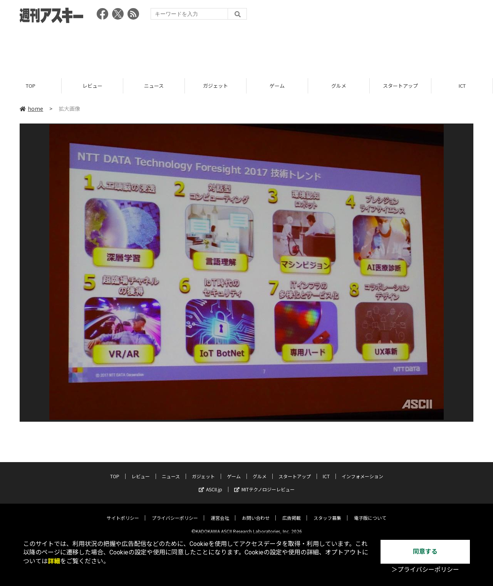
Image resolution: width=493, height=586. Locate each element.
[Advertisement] (246, 48)
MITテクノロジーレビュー (264, 483)
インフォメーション (362, 470)
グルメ (338, 85)
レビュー (92, 85)
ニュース (154, 85)
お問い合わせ (256, 512)
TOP (30, 85)
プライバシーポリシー (175, 512)
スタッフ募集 (327, 512)
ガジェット (215, 85)
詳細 (54, 561)
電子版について (370, 512)
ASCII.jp (210, 483)
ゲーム (277, 85)
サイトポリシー (123, 512)
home (31, 108)
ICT (462, 85)
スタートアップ (400, 85)
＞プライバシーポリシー (425, 569)
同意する (425, 551)
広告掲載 (291, 512)
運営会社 (220, 512)
